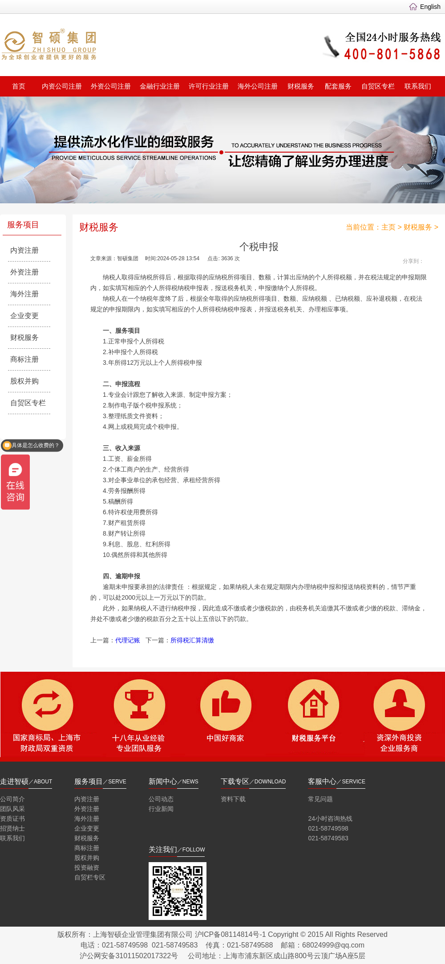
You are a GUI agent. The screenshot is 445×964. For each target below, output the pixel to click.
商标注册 (24, 359)
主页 (388, 227)
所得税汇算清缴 (192, 640)
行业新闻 (161, 808)
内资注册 (24, 250)
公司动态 (161, 799)
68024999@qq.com (333, 945)
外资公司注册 (111, 86)
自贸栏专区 (89, 877)
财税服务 (300, 86)
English (430, 6)
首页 (18, 86)
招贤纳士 (12, 828)
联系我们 (418, 86)
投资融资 (86, 867)
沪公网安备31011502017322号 (129, 956)
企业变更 (24, 315)
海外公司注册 (258, 86)
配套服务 (338, 86)
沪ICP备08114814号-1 (230, 934)
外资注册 (24, 272)
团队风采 (12, 808)
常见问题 (320, 799)
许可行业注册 (209, 86)
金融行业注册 (160, 86)
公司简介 (12, 799)
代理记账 (127, 640)
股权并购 (24, 381)
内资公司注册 (62, 86)
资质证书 (12, 818)
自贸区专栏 (378, 86)
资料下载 (233, 799)
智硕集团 (113, 46)
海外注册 (24, 294)
